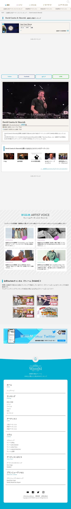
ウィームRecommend (12, 445)
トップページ (10, 390)
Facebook (26, 76)
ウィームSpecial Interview (14, 449)
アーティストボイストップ (14, 463)
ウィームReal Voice (12, 447)
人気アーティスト (12, 424)
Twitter (10, 76)
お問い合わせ (44, 496)
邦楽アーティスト (12, 426)
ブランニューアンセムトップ (15, 478)
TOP (2, 12)
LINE (60, 76)
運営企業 (38, 496)
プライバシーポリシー (28, 496)
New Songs (10, 465)
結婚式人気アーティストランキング (16, 13)
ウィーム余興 (10, 451)
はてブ (44, 76)
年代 (8, 411)
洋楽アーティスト (12, 429)
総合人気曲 (10, 402)
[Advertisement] (35, 56)
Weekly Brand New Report (14, 482)
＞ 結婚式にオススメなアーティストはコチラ (54, 168)
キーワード (10, 413)
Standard (9, 467)
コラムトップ (10, 440)
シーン (9, 404)
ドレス (9, 408)
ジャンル (9, 406)
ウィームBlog (10, 442)
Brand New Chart (11, 480)
